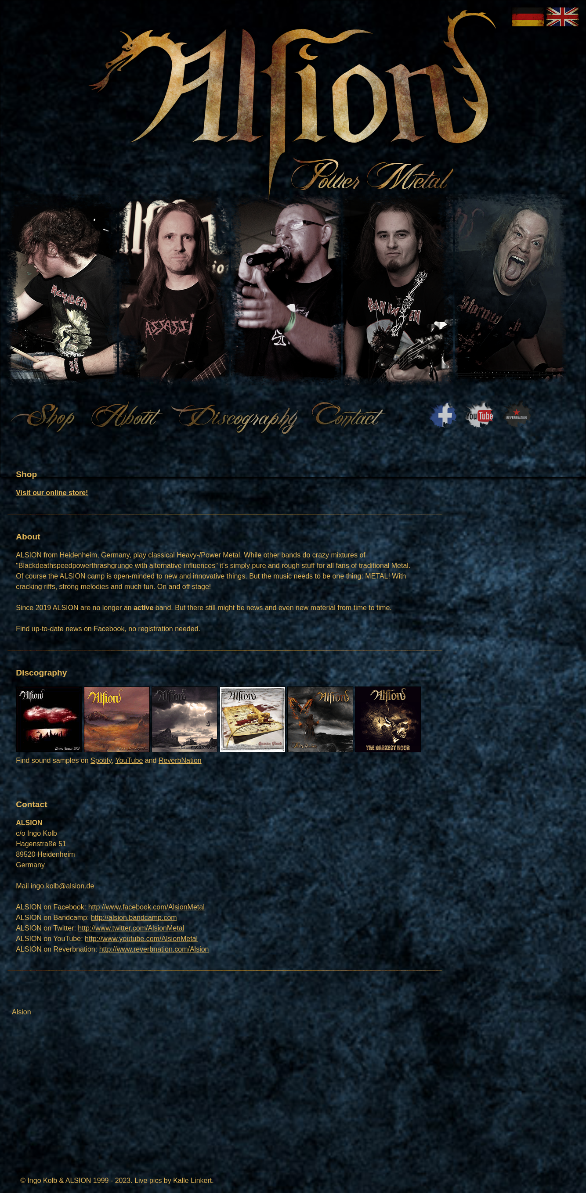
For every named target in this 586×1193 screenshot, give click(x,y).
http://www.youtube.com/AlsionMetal (141, 938)
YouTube (129, 760)
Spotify (101, 760)
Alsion (21, 1012)
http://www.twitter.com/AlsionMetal (131, 928)
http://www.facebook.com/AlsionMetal (146, 907)
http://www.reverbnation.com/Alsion (154, 949)
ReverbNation (180, 760)
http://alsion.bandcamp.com (134, 917)
